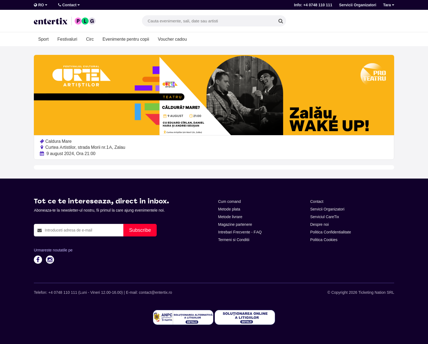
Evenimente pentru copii (126, 39)
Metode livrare (230, 216)
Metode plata (229, 209)
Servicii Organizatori (357, 4)
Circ (90, 39)
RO (40, 4)
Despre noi (319, 224)
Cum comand (229, 201)
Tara (388, 4)
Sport (43, 39)
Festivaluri (67, 39)
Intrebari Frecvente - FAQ (240, 232)
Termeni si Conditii (233, 239)
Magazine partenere (235, 224)
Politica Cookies (324, 239)
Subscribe (140, 230)
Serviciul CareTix (324, 216)
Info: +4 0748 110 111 (313, 4)
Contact (69, 4)
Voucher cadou (172, 39)
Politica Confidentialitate (330, 232)
